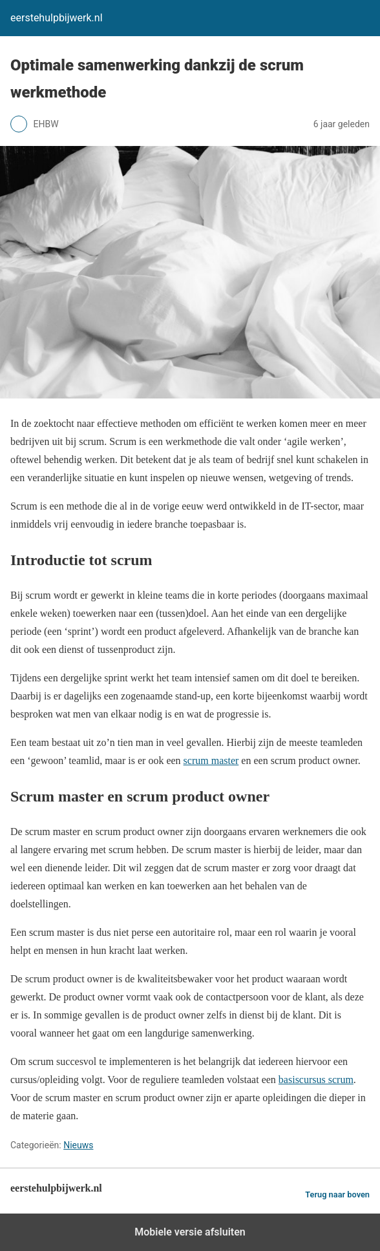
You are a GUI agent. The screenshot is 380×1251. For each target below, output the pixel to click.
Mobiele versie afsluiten (189, 1232)
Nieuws (78, 1145)
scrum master (211, 760)
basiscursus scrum (316, 1079)
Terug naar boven (337, 1194)
